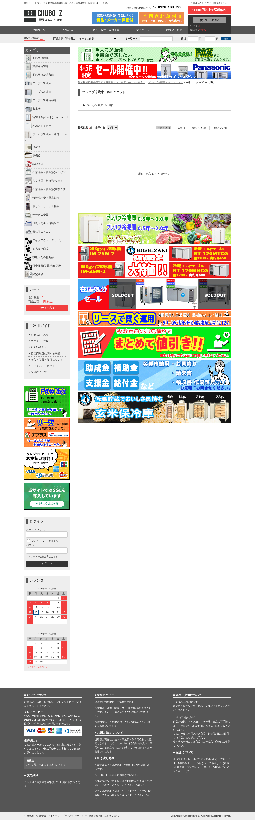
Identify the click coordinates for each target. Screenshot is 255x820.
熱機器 (32, 156)
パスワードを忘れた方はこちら (42, 556)
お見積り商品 (36, 249)
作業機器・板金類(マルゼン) (45, 173)
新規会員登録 (220, 3)
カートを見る (47, 307)
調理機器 (33, 164)
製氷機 (32, 109)
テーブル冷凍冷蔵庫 (40, 100)
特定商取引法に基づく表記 (104, 816)
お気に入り (69, 29)
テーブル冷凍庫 (37, 92)
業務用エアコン (37, 232)
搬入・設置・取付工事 (106, 29)
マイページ (143, 29)
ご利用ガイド (197, 3)
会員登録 (41, 816)
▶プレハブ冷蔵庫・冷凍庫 (98, 105)
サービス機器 (36, 215)
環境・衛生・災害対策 (41, 223)
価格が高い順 (220, 127)
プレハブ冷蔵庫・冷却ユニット (45, 136)
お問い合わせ (174, 29)
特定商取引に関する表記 (44, 353)
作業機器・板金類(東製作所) (45, 189)
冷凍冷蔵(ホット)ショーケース (46, 117)
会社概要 (29, 816)
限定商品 (33, 274)
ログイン (209, 3)
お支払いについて (40, 334)
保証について (37, 372)
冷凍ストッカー (37, 126)
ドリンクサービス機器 (41, 206)
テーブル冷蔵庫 (37, 83)
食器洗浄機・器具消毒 (41, 198)
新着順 (181, 127)
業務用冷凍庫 (36, 67)
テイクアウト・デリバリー (44, 240)
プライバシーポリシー (43, 365)
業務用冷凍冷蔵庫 (39, 75)
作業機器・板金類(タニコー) (45, 181)
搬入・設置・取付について (45, 359)
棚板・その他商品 (39, 257)
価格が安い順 (198, 127)
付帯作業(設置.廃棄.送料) (43, 266)
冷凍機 (32, 147)
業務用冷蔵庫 (36, 58)
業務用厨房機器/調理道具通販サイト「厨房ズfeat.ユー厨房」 (111, 82)
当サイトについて (40, 340)
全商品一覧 (39, 29)
